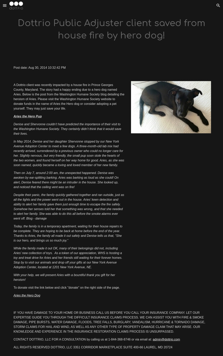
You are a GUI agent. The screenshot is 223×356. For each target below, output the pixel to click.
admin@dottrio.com (166, 339)
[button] (4, 5)
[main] (111, 29)
